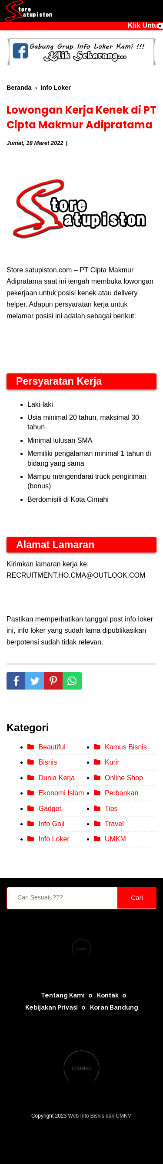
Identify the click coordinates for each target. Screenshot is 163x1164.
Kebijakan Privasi (51, 1007)
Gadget (49, 808)
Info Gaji (51, 823)
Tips (111, 808)
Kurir (112, 762)
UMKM (115, 839)
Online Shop (124, 777)
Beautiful (51, 747)
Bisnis (47, 762)
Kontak (108, 995)
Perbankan (121, 793)
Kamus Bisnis (126, 747)
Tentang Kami (63, 995)
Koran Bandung (114, 1007)
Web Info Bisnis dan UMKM (100, 1116)
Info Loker (53, 839)
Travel (114, 823)
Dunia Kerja (56, 777)
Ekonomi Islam (61, 793)
